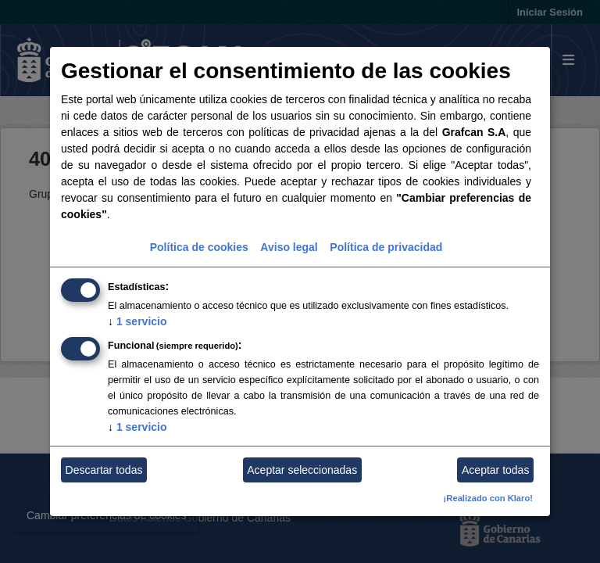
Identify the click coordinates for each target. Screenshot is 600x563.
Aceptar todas (495, 470)
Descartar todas (104, 470)
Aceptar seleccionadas (302, 470)
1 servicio (137, 321)
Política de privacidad (386, 247)
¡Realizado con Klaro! (488, 498)
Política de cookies (199, 247)
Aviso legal (288, 247)
